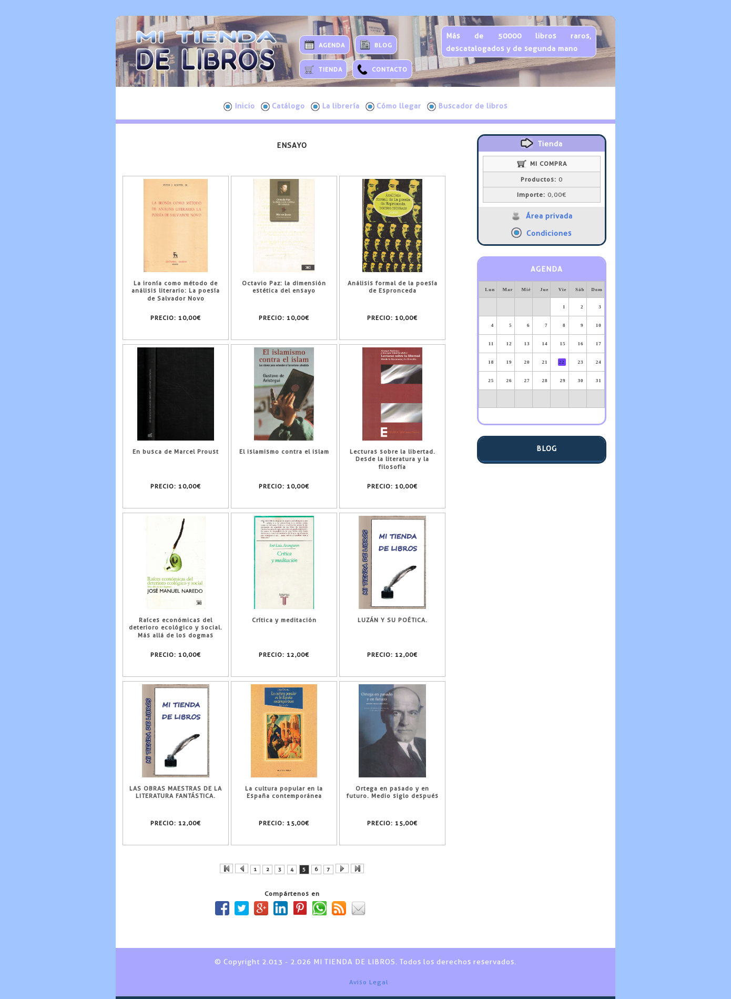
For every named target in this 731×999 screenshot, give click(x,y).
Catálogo (283, 106)
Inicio (239, 106)
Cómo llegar (393, 106)
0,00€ (541, 194)
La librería (335, 106)
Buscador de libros (467, 106)
